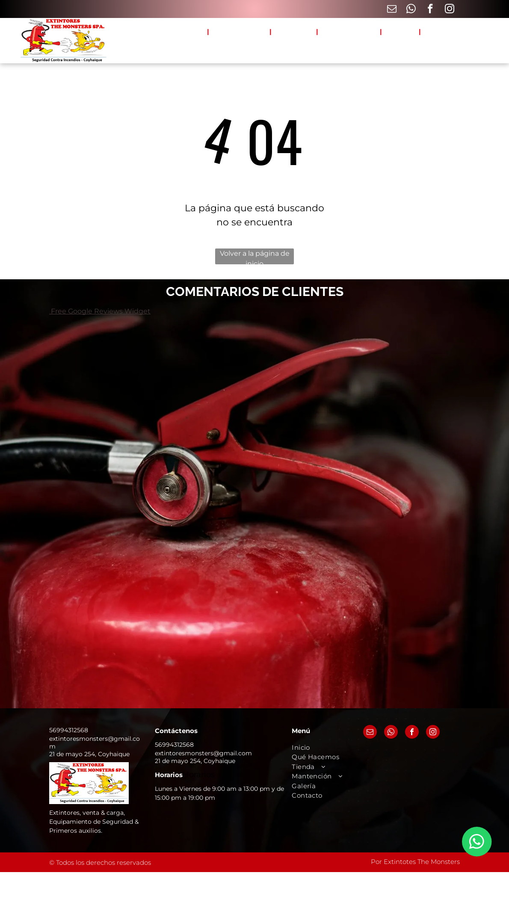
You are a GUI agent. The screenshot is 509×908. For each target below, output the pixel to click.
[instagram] (449, 10)
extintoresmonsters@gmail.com (203, 753)
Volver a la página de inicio (255, 256)
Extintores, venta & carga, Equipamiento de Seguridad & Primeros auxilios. (94, 821)
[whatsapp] (411, 10)
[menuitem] (192, 32)
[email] (392, 10)
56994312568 (68, 730)
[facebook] (430, 10)
